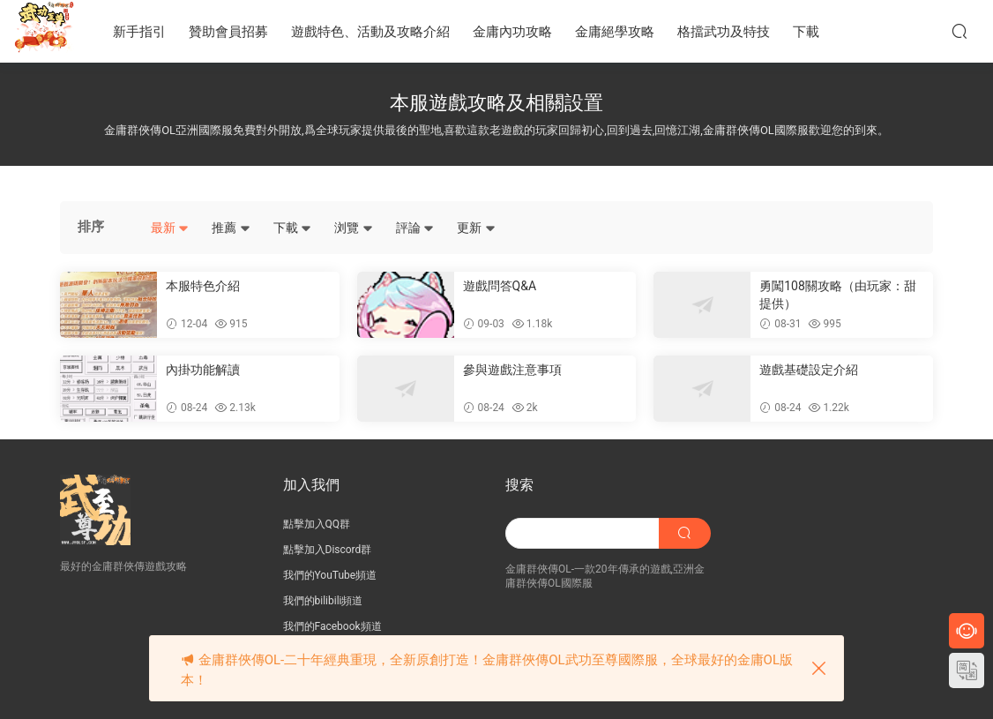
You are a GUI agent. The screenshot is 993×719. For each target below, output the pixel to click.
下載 (806, 32)
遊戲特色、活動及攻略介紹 (370, 32)
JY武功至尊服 (44, 31)
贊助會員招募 (228, 32)
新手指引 (139, 32)
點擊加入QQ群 (317, 524)
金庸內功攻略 (512, 32)
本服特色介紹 (203, 286)
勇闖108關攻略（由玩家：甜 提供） (837, 295)
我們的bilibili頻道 (323, 601)
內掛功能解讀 (203, 370)
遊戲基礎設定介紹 (808, 370)
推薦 (231, 228)
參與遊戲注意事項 (512, 370)
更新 (476, 228)
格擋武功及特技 (723, 32)
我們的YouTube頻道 (330, 575)
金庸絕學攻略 (614, 32)
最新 (170, 228)
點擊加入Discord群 (327, 549)
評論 (415, 228)
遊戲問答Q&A (499, 286)
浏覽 (353, 228)
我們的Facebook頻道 (332, 626)
